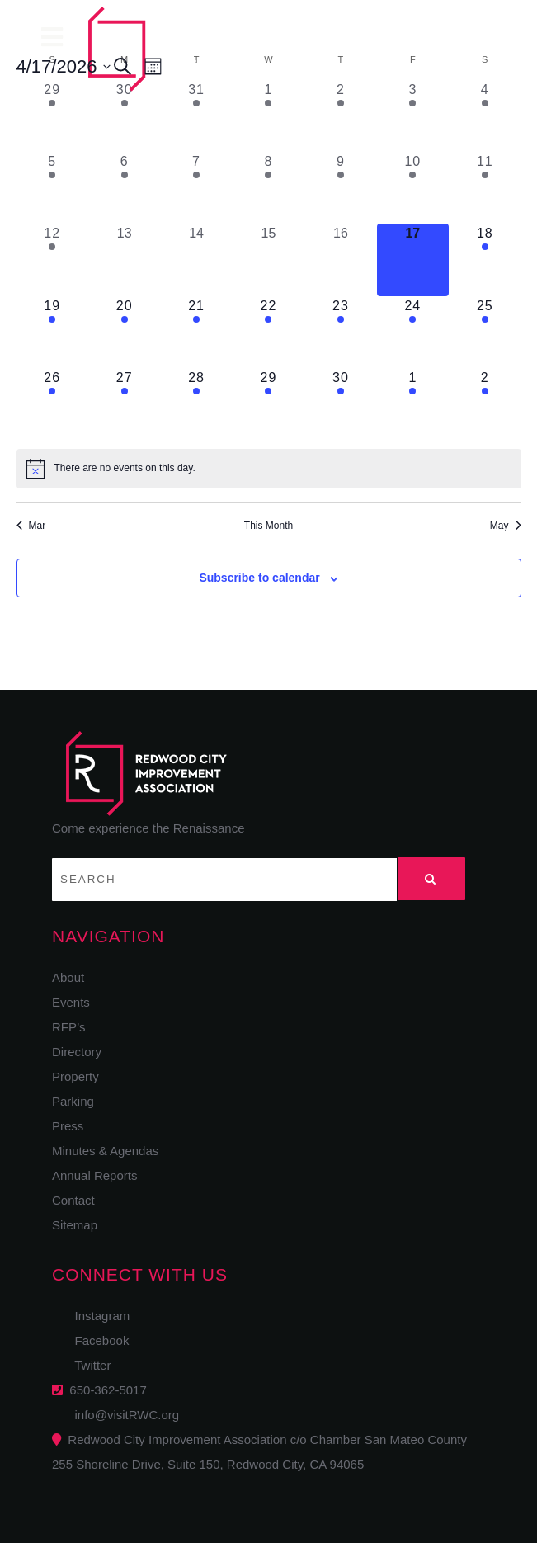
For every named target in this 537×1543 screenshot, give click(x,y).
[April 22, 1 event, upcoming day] (268, 332)
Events (71, 1002)
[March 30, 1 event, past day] (124, 116)
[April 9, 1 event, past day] (340, 188)
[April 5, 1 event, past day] (52, 188)
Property (75, 1076)
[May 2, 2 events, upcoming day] (485, 404)
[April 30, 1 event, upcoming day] (340, 404)
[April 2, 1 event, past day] (340, 116)
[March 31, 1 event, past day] (196, 116)
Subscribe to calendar (259, 577)
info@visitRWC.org (123, 1415)
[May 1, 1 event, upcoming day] (413, 404)
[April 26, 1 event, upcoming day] (52, 404)
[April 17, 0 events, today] (413, 259)
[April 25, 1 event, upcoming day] (485, 332)
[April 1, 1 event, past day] (268, 116)
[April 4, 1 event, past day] (485, 116)
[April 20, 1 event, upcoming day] (124, 332)
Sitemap (74, 1225)
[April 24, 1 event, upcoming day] (413, 332)
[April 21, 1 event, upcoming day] (196, 332)
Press (67, 1126)
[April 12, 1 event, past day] (52, 259)
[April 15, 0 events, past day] (268, 259)
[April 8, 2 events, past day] (268, 188)
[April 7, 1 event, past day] (196, 188)
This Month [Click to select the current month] (268, 525)
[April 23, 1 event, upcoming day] (340, 332)
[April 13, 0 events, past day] (124, 259)
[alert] (268, 468)
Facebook (96, 1340)
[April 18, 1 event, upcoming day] (485, 259)
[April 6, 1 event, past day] (124, 188)
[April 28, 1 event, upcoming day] (196, 404)
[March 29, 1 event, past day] (52, 116)
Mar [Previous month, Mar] (31, 525)
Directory (76, 1052)
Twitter (87, 1365)
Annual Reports (94, 1175)
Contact (73, 1200)
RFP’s (69, 1027)
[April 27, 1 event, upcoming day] (124, 404)
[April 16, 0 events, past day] (340, 259)
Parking (73, 1101)
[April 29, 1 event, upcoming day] (268, 404)
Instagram (97, 1316)
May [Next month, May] (505, 525)
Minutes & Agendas (105, 1151)
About (68, 977)
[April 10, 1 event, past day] (413, 188)
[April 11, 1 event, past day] (485, 188)
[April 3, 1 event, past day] (413, 116)
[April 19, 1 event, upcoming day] (52, 332)
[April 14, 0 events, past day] (196, 259)
